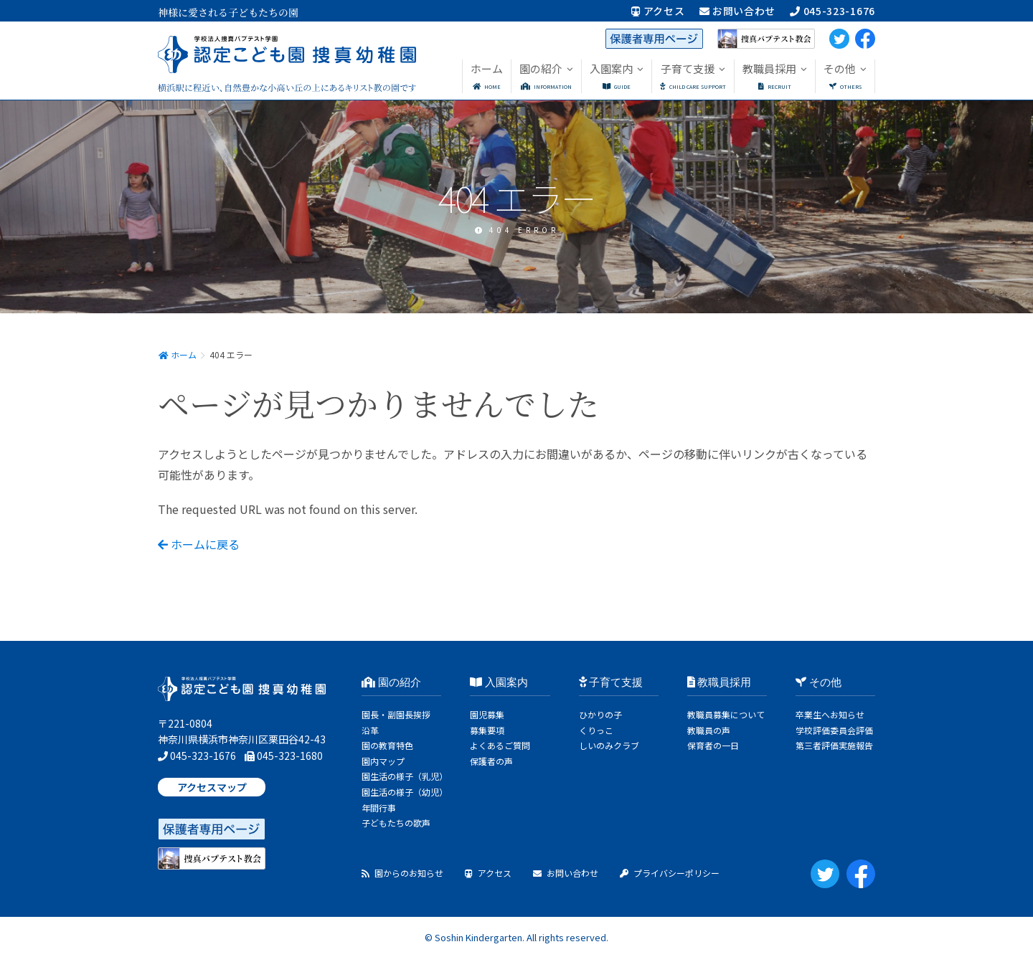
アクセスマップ (212, 787)
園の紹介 (391, 682)
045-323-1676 (832, 11)
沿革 (370, 730)
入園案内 (499, 682)
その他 (818, 682)
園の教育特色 (387, 745)
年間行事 (379, 807)
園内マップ (383, 761)
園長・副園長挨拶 (396, 714)
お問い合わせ (737, 11)
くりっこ (596, 730)
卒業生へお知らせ (830, 714)
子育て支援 (611, 682)
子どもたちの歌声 (396, 822)
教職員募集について (726, 714)
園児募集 (487, 714)
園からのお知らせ (402, 873)
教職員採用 (719, 682)
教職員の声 (708, 730)
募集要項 (487, 730)
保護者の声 (491, 761)
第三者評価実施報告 (834, 745)
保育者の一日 (713, 745)
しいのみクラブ (609, 745)
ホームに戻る (199, 544)
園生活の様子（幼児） (405, 792)
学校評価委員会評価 (834, 730)
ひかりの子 (600, 714)
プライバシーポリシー (670, 873)
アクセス (657, 11)
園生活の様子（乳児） (405, 776)
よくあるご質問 (500, 745)
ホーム (177, 354)
